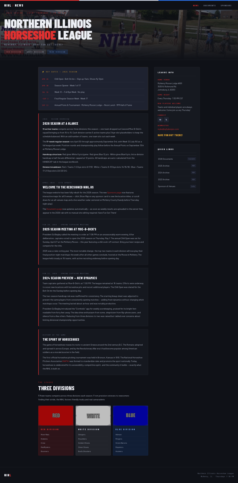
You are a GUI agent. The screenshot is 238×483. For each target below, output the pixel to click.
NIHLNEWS (14, 5)
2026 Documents (177, 159)
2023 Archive (177, 179)
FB (160, 119)
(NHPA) (65, 361)
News (196, 5)
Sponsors (226, 5)
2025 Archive (177, 166)
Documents (210, 5)
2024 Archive (177, 173)
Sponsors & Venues (177, 186)
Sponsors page (114, 192)
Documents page (54, 209)
